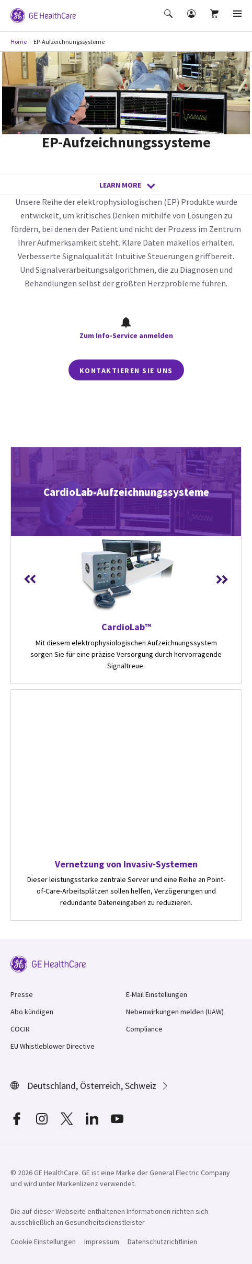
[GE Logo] (43, 14)
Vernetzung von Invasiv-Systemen (126, 864)
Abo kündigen (31, 1011)
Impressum (101, 1241)
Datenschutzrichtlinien (162, 1241)
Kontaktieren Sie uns (126, 370)
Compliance (144, 1029)
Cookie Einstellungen (43, 1241)
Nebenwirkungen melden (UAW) (175, 1011)
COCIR (20, 1029)
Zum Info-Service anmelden (126, 328)
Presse (21, 994)
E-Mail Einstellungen (156, 994)
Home (18, 41)
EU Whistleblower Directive (52, 1046)
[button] (169, 20)
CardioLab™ (126, 627)
